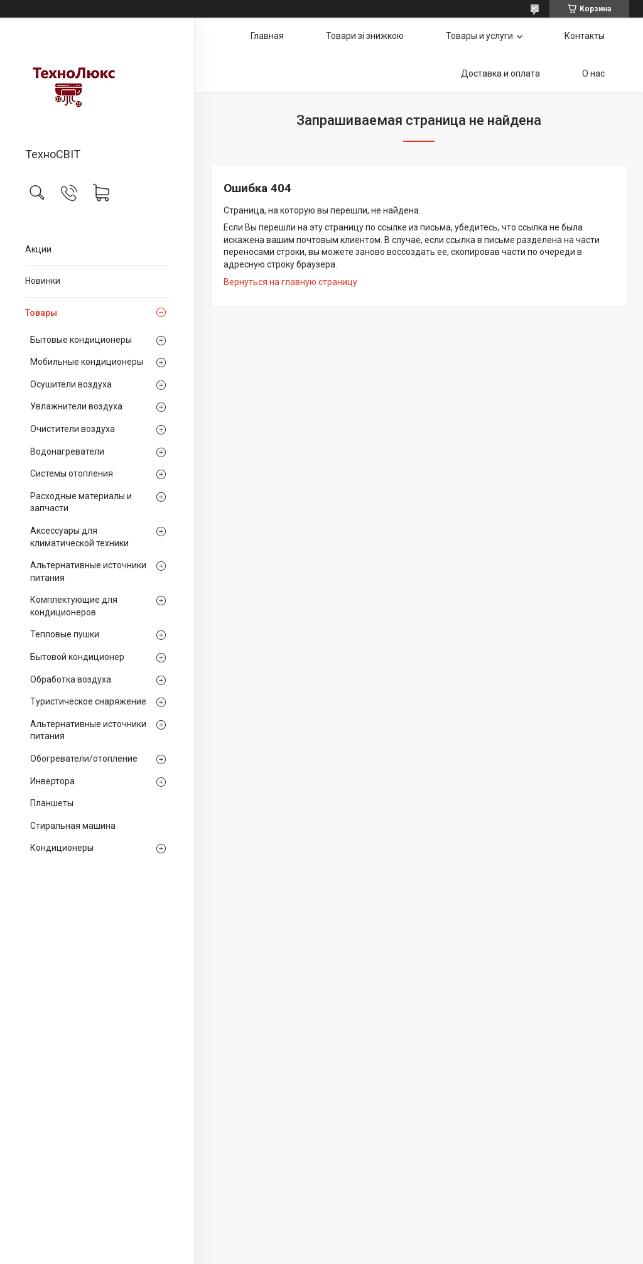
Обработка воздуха (70, 679)
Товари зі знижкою (365, 36)
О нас (593, 73)
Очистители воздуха (72, 429)
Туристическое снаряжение (88, 701)
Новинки (42, 281)
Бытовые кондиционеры (81, 340)
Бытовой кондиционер (77, 657)
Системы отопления (71, 473)
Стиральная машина (73, 826)
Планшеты (51, 803)
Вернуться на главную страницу (290, 282)
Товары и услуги (479, 36)
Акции (38, 249)
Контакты (585, 36)
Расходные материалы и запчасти (81, 502)
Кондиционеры (62, 848)
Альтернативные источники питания (88, 571)
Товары (41, 313)
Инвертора (52, 781)
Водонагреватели (67, 451)
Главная (267, 36)
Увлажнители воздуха (76, 406)
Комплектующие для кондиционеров (73, 606)
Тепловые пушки (64, 634)
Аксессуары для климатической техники (79, 537)
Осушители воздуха (71, 384)
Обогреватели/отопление (84, 759)
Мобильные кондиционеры (86, 362)
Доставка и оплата (500, 73)
